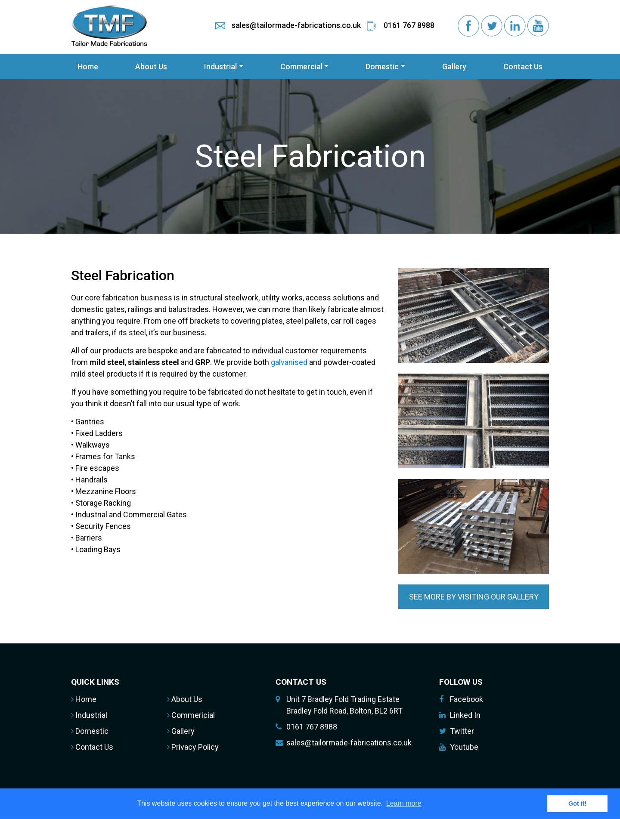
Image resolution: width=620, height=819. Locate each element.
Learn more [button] (404, 803)
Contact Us (522, 66)
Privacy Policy (193, 746)
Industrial (220, 66)
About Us (151, 66)
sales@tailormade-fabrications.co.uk (349, 742)
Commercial (301, 66)
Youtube (464, 746)
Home (88, 66)
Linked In (465, 715)
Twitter (462, 731)
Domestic (382, 66)
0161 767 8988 (311, 726)
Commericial (191, 715)
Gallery (454, 66)
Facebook (466, 699)
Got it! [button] (577, 803)
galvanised (289, 362)
